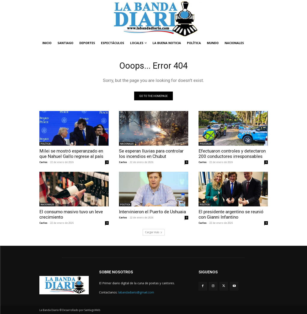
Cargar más (153, 232)
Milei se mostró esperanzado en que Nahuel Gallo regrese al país (71, 153)
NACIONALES (127, 143)
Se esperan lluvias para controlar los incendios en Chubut (151, 153)
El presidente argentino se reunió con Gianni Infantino (231, 214)
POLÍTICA (45, 143)
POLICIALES (206, 143)
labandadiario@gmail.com (136, 292)
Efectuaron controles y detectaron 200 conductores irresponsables (232, 153)
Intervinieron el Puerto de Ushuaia (152, 211)
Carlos (43, 162)
